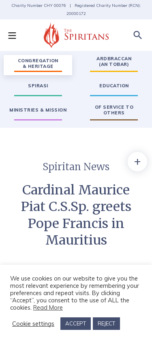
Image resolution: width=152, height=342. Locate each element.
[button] (16, 35)
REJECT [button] (106, 323)
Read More (48, 307)
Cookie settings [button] (33, 323)
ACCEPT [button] (75, 323)
